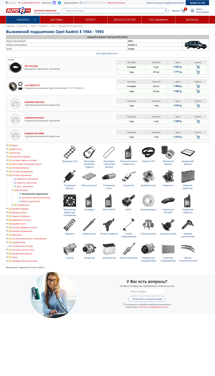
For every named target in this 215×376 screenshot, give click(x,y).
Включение (22, 190)
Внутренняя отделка (21, 253)
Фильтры (16, 152)
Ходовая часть (18, 223)
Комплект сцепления (27, 178)
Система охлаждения (22, 171)
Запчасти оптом (124, 19)
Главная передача (20, 216)
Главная (10, 25)
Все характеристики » (108, 53)
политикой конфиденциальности (153, 307)
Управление (23, 205)
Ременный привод (20, 156)
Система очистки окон (22, 249)
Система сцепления (21, 175)
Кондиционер (18, 242)
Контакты (192, 19)
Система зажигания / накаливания (29, 238)
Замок (14, 257)
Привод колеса (19, 212)
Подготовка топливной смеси (26, 164)
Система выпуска (20, 167)
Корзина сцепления (27, 182)
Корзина (176, 10)
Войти (199, 9)
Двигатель (16, 149)
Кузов (14, 145)
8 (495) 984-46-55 (31, 2)
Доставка (57, 19)
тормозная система (21, 220)
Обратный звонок (116, 2)
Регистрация (202, 12)
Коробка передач (20, 208)
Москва (12, 2)
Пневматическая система (24, 261)
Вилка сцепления (31, 201)
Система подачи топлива (24, 160)
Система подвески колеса (24, 227)
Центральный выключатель (36, 197)
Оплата (90, 19)
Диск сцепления (25, 186)
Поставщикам (158, 19)
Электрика (16, 234)
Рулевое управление (21, 231)
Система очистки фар (22, 246)
